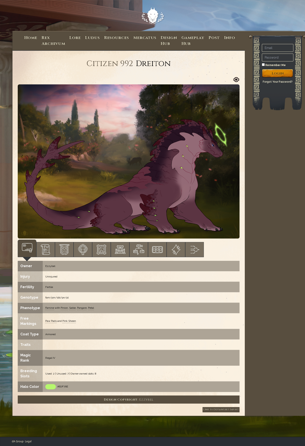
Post (214, 37)
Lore (75, 37)
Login (278, 73)
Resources (116, 37)
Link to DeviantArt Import (221, 409)
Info (229, 37)
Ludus (92, 37)
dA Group (18, 441)
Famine (49, 307)
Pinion (64, 307)
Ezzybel (50, 266)
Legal (28, 441)
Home (30, 37)
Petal (91, 307)
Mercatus (144, 37)
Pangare (82, 307)
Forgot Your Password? (278, 81)
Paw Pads (51, 320)
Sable (72, 307)
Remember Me (274, 65)
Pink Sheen (69, 320)
